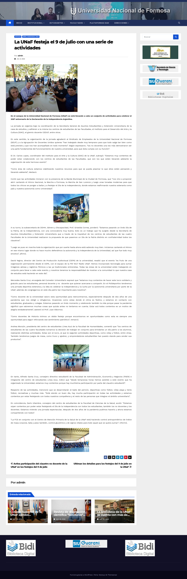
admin (20, 56)
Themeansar (112, 575)
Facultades (77, 23)
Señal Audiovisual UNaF (31, 36)
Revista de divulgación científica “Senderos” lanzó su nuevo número (70, 515)
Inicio (19, 23)
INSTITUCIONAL (35, 23)
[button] (179, 23)
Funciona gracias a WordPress (81, 575)
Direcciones (121, 23)
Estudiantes (57, 23)
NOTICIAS (18, 36)
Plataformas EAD (99, 23)
